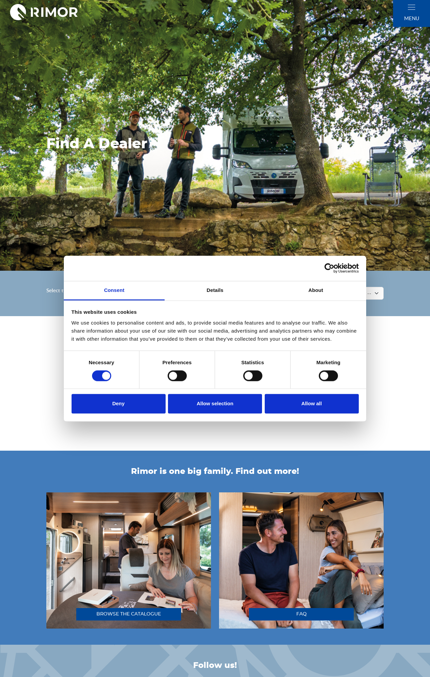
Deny (118, 404)
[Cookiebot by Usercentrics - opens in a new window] (329, 268)
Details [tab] (215, 290)
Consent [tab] (114, 290)
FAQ (301, 614)
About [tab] (315, 290)
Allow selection (215, 404)
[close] (411, 7)
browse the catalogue (128, 614)
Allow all (311, 404)
